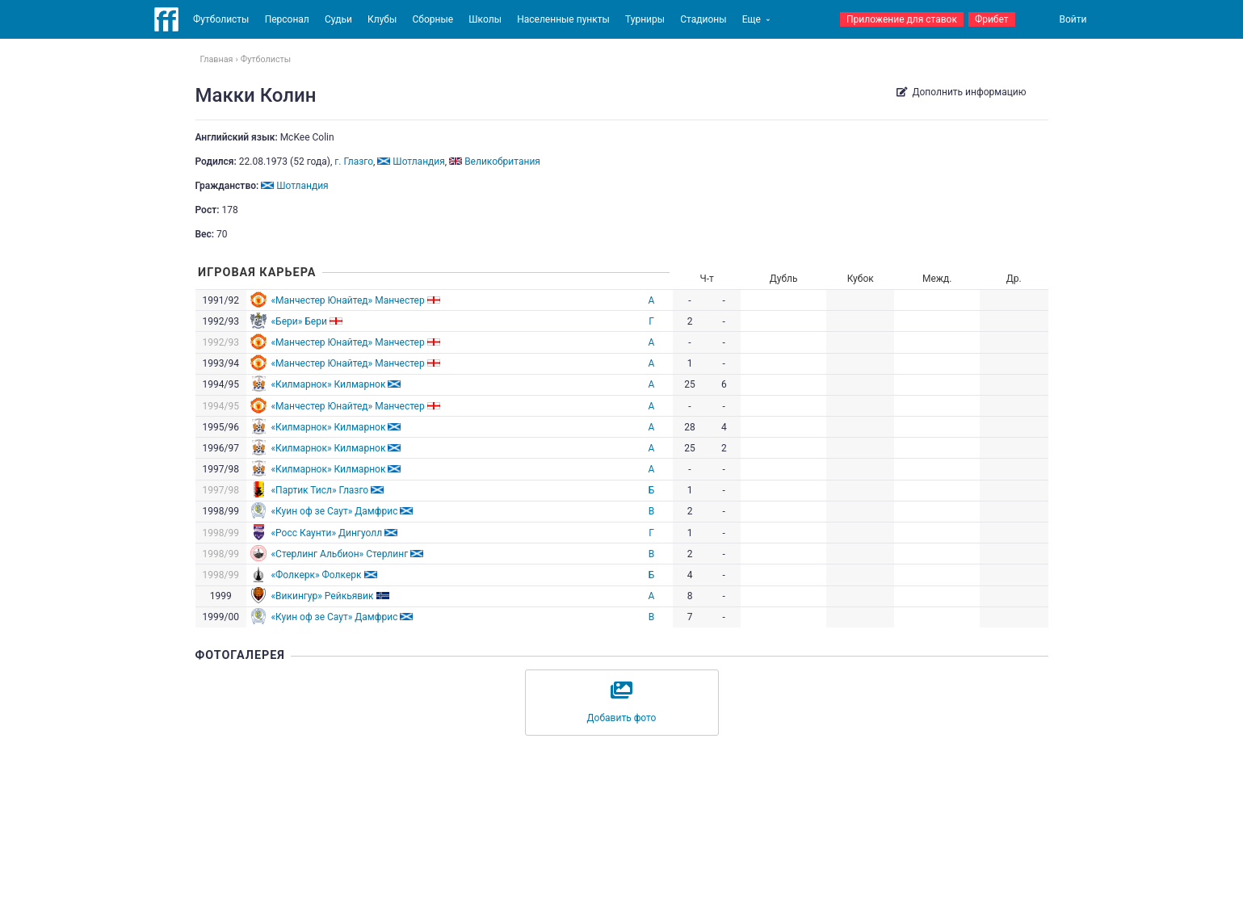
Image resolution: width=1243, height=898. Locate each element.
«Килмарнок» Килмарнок (328, 384)
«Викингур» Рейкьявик (322, 596)
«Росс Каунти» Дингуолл (326, 533)
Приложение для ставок (901, 19)
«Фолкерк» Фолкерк (316, 575)
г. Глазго (353, 161)
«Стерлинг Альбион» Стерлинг (339, 554)
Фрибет (992, 19)
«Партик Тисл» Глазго (319, 490)
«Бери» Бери (298, 321)
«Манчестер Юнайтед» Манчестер (347, 300)
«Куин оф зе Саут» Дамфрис (334, 511)
